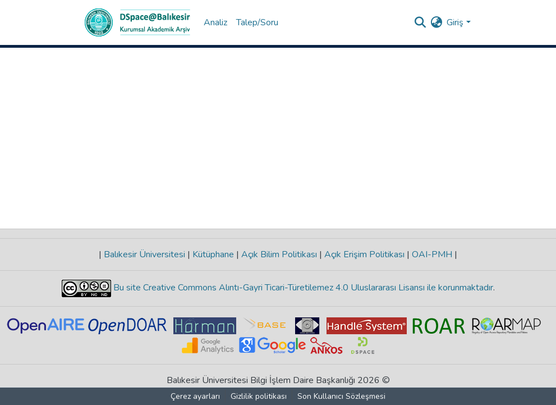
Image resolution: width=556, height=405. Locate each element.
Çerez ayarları (195, 396)
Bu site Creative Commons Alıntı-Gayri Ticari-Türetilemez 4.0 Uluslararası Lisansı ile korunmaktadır (302, 287)
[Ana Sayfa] (137, 22)
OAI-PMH (432, 254)
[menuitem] (436, 22)
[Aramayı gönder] (420, 22)
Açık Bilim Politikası (279, 254)
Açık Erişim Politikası (364, 254)
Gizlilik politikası (259, 396)
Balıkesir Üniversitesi (144, 254)
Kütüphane (213, 254)
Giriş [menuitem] (455, 22)
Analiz (215, 22)
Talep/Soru (257, 22)
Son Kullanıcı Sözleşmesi (341, 396)
